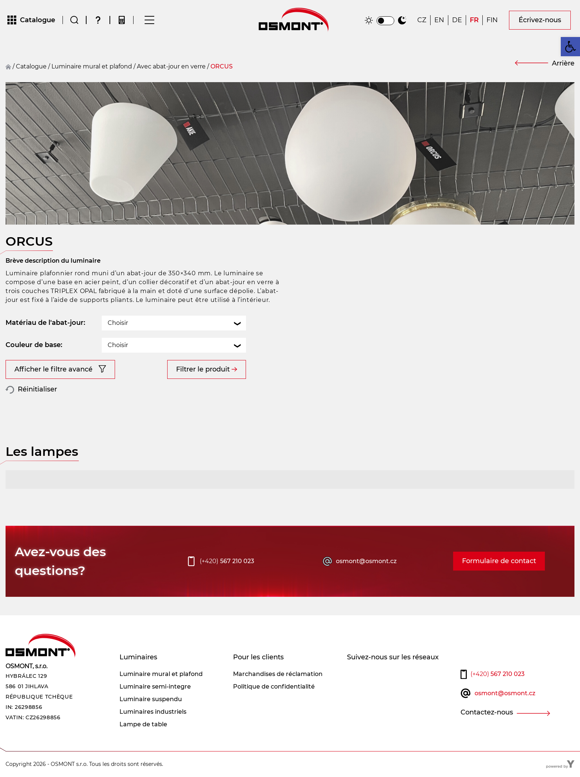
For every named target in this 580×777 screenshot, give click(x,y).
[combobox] (174, 323)
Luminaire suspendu (150, 699)
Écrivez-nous (540, 20)
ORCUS (221, 66)
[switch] (385, 20)
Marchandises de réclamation (278, 673)
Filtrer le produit (203, 369)
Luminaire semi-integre (155, 686)
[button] (570, 46)
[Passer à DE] (457, 20)
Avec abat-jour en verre (171, 66)
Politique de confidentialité (274, 686)
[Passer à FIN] (492, 20)
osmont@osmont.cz (366, 561)
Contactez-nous (487, 712)
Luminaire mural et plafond (91, 66)
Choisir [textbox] (118, 322)
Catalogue (31, 66)
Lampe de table (143, 724)
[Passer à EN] (439, 20)
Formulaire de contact (499, 561)
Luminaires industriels (152, 711)
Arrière (563, 63)
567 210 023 (227, 561)
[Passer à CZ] (421, 20)
